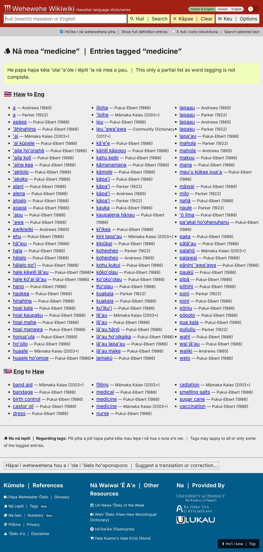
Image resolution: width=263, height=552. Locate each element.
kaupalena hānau (115, 215)
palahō (187, 250)
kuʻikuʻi (104, 308)
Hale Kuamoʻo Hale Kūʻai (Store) (120, 538)
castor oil (23, 406)
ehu (17, 236)
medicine (106, 399)
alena (19, 193)
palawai (188, 258)
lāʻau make (108, 351)
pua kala (189, 322)
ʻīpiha (102, 115)
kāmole (104, 172)
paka (185, 236)
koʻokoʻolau (109, 279)
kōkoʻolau (107, 272)
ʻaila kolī (22, 157)
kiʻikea (103, 229)
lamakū (104, 358)
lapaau (187, 107)
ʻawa (18, 222)
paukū (186, 272)
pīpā (184, 279)
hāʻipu (20, 243)
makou (187, 157)
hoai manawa (28, 329)
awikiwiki (23, 229)
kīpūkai (104, 243)
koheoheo (107, 250)
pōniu (186, 308)
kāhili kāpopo (111, 150)
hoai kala (23, 308)
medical (105, 392)
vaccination (193, 406)
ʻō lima (187, 215)
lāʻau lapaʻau (110, 344)
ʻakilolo (21, 172)
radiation (189, 384)
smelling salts (195, 392)
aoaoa (20, 207)
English (237, 9)
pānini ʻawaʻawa (198, 265)
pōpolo (187, 315)
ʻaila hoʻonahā (28, 150)
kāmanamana (111, 165)
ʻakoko (20, 179)
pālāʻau (188, 243)
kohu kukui (108, 265)
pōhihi (186, 286)
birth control (26, 399)
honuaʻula (24, 336)
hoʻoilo (20, 344)
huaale (20, 351)
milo (184, 193)
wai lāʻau (190, 344)
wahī (185, 336)
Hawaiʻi (223, 9)
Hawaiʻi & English (202, 9)
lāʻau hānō (108, 329)
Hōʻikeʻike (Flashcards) (112, 529)
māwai (187, 186)
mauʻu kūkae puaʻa (201, 172)
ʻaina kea (23, 165)
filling (102, 384)
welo (185, 358)
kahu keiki (107, 157)
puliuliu (187, 329)
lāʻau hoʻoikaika (113, 336)
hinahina (22, 301)
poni (184, 293)
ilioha (102, 107)
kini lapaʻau (109, 236)
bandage (23, 392)
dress (19, 413)
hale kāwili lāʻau (31, 272)
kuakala (105, 293)
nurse (102, 413)
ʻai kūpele (23, 143)
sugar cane (192, 399)
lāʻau (101, 315)
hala (17, 250)
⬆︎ (239, 543)
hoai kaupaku (28, 315)
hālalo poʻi (24, 265)
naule (186, 207)
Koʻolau (104, 286)
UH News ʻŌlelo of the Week (117, 505)
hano (18, 286)
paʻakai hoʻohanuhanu (204, 222)
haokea (21, 293)
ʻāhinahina (24, 129)
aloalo (19, 200)
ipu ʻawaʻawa (111, 129)
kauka (103, 207)
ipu (99, 122)
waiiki (186, 351)
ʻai (15, 136)
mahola (188, 143)
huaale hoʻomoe (31, 358)
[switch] (253, 9)
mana (186, 165)
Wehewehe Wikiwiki (39, 9)
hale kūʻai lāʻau (29, 279)
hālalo (19, 258)
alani (18, 186)
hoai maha (24, 322)
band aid (23, 384)
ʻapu (18, 215)
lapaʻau (188, 136)
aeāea (20, 122)
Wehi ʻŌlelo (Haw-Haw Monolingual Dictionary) (123, 517)
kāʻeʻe (103, 143)
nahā (185, 200)
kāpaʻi (103, 179)
